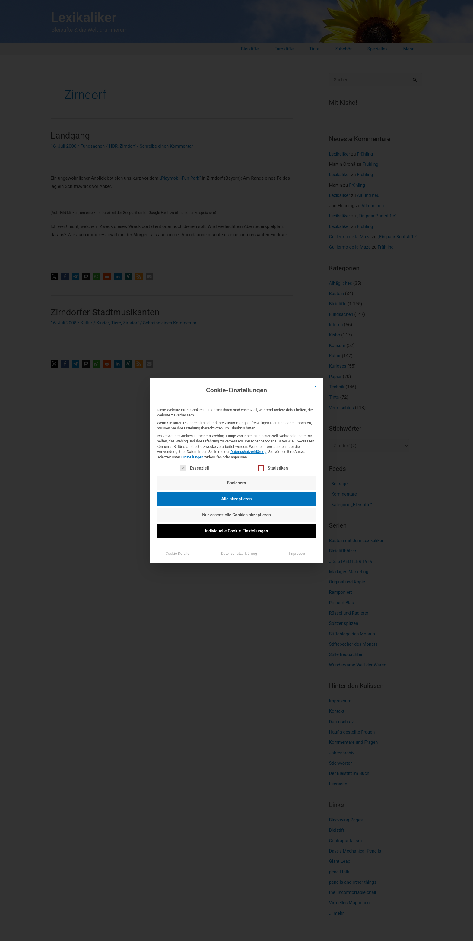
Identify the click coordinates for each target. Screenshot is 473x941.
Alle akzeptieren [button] (236, 498)
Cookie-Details (177, 553)
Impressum (298, 553)
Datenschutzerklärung (248, 452)
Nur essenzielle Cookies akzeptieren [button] (236, 514)
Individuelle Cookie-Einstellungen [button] (236, 530)
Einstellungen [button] (192, 457)
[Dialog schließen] (316, 385)
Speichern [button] (236, 482)
